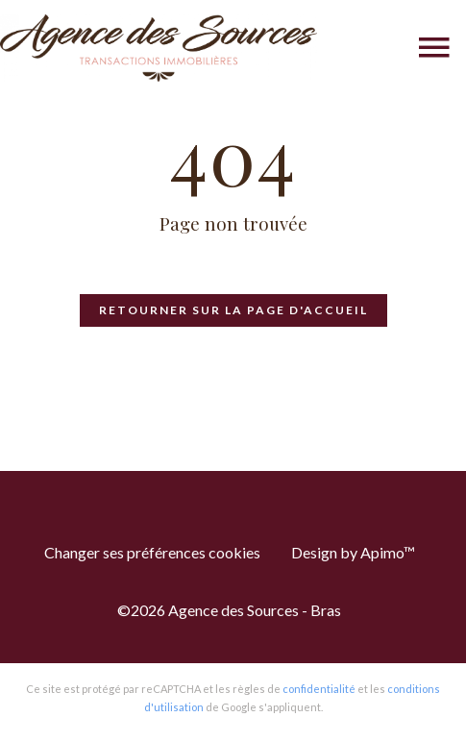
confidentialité (319, 688)
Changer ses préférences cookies (152, 552)
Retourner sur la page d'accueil (233, 310)
